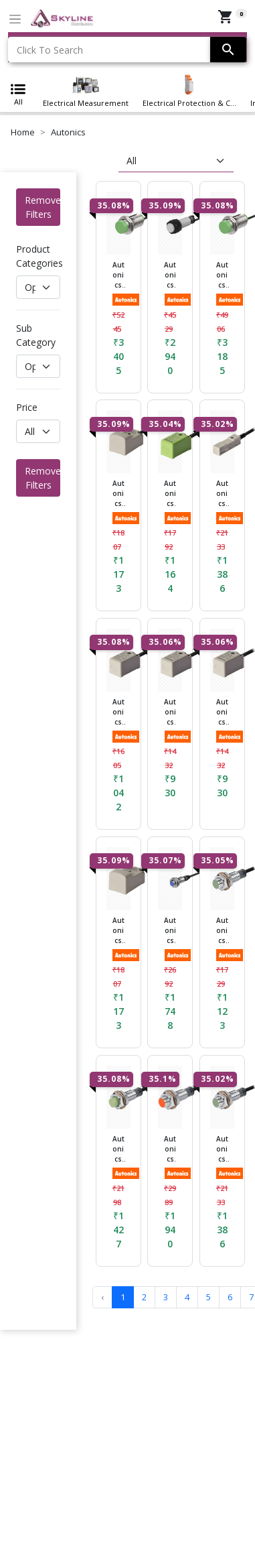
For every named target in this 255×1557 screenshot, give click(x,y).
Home (23, 132)
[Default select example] (38, 287)
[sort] (176, 160)
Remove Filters (42, 207)
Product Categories (39, 256)
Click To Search (50, 50)
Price (26, 407)
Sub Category (36, 335)
